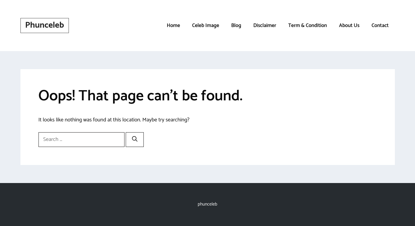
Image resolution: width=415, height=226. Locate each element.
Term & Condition (307, 25)
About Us (349, 25)
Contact (380, 25)
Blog (236, 25)
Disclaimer (264, 25)
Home (173, 25)
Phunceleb (44, 25)
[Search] (135, 139)
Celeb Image (205, 25)
